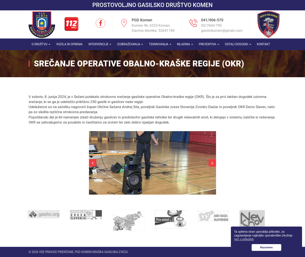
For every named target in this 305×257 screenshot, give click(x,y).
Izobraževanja (130, 44)
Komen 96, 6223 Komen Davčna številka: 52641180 (153, 28)
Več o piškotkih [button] (244, 239)
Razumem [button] (266, 247)
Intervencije (100, 44)
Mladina (185, 44)
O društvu (41, 44)
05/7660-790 (211, 25)
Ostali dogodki (238, 44)
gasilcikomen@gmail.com (222, 30)
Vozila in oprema (69, 44)
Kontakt (263, 44)
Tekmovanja (160, 44)
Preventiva (209, 44)
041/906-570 (212, 20)
